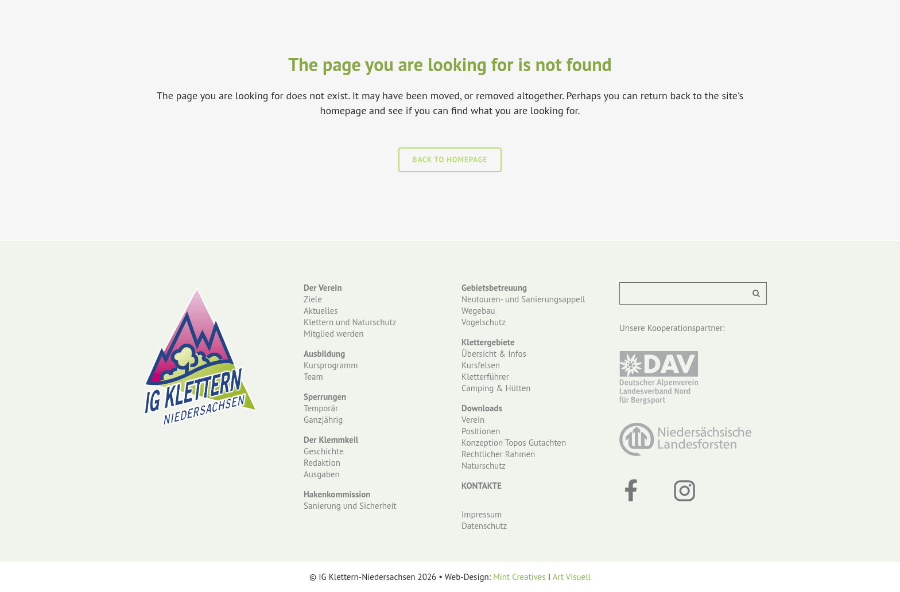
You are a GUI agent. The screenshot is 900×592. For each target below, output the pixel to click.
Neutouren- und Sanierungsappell (523, 299)
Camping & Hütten (496, 388)
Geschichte (324, 451)
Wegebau (478, 310)
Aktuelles (321, 310)
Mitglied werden (333, 333)
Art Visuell (572, 576)
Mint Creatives (519, 576)
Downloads (481, 408)
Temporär (321, 408)
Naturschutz (483, 465)
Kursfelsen (480, 365)
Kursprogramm (331, 365)
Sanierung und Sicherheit (350, 505)
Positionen (480, 431)
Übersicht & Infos (493, 353)
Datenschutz (484, 525)
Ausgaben (322, 474)
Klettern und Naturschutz (350, 322)
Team (313, 376)
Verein (472, 419)
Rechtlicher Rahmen (498, 454)
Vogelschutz (483, 322)
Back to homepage (450, 160)
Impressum (481, 514)
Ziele (313, 299)
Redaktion (322, 462)
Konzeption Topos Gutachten (513, 442)
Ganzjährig (323, 419)
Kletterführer (485, 376)
